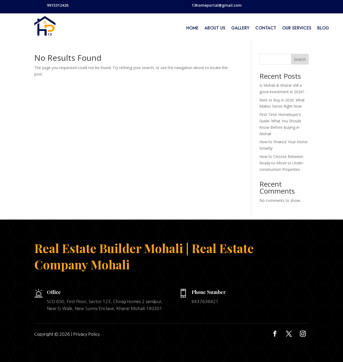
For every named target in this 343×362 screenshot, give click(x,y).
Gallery (240, 28)
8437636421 (205, 301)
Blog (323, 28)
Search (300, 59)
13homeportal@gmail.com (217, 5)
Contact (265, 28)
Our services (296, 28)
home (192, 28)
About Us (214, 28)
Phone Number (209, 292)
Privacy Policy (86, 334)
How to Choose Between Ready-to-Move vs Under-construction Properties (281, 163)
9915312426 (57, 5)
